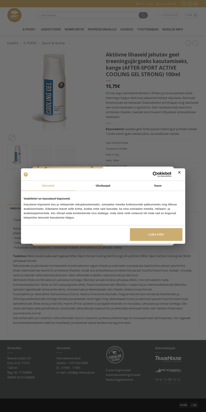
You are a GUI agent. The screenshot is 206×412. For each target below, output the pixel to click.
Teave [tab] (158, 185)
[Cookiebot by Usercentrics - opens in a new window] (155, 174)
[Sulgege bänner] (180, 174)
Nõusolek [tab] (48, 185)
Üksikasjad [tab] (103, 185)
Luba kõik (156, 234)
